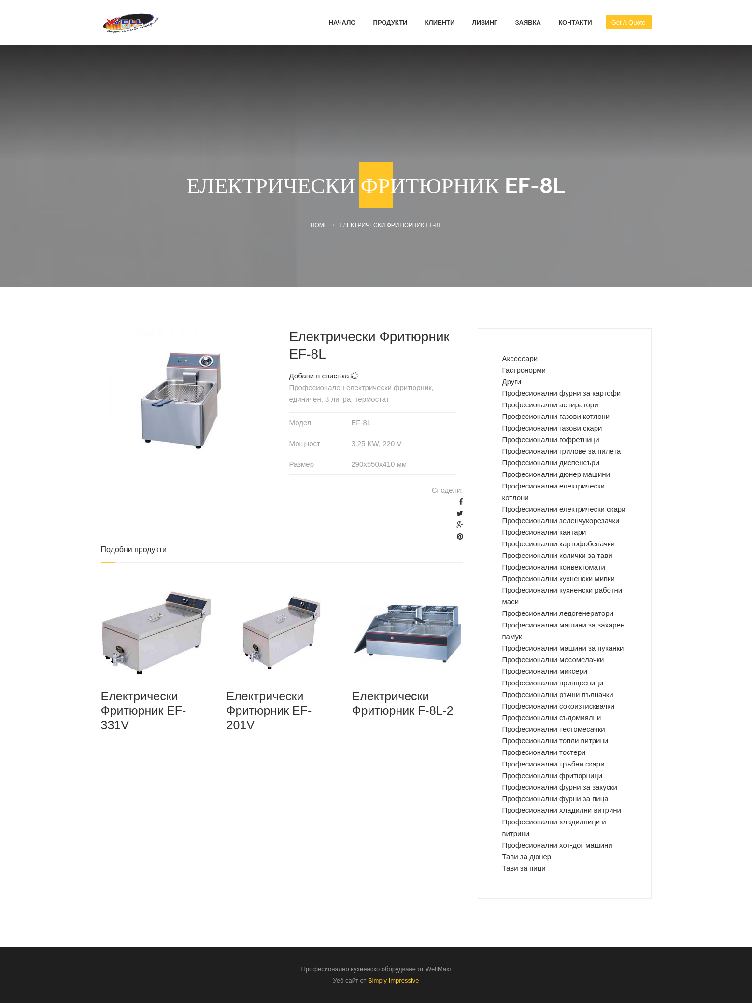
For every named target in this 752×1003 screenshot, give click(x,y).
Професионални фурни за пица (555, 798)
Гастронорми (524, 370)
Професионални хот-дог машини (557, 845)
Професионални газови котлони (556, 416)
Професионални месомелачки (553, 659)
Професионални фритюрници (552, 775)
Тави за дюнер (527, 856)
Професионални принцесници (553, 683)
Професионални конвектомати (553, 567)
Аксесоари (520, 358)
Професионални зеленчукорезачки (561, 520)
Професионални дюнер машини (556, 474)
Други (512, 381)
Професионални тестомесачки (553, 729)
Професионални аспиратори (550, 405)
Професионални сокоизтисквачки (558, 706)
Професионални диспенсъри (551, 463)
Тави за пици (524, 868)
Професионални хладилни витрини (562, 810)
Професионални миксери (545, 671)
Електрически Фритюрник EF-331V (143, 710)
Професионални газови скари (552, 428)
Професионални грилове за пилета (561, 451)
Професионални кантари (544, 532)
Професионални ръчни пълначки (557, 694)
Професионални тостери (544, 752)
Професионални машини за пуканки (563, 648)
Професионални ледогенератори (558, 613)
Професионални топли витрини (555, 741)
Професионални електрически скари (564, 509)
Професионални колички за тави (557, 555)
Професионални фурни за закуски (559, 787)
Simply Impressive (393, 980)
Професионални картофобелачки (558, 544)
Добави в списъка (323, 376)
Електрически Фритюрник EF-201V (269, 710)
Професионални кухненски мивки (558, 578)
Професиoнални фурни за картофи (561, 393)
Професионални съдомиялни (551, 717)
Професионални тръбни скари (553, 764)
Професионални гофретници (550, 439)
